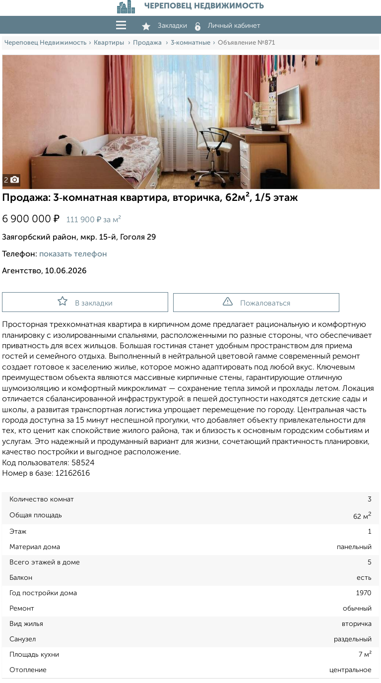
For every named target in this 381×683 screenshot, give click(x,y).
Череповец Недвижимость (45, 43)
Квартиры (110, 43)
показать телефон (73, 254)
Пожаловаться (256, 302)
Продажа (148, 43)
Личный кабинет (227, 25)
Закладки (164, 25)
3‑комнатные (190, 43)
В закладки (85, 301)
